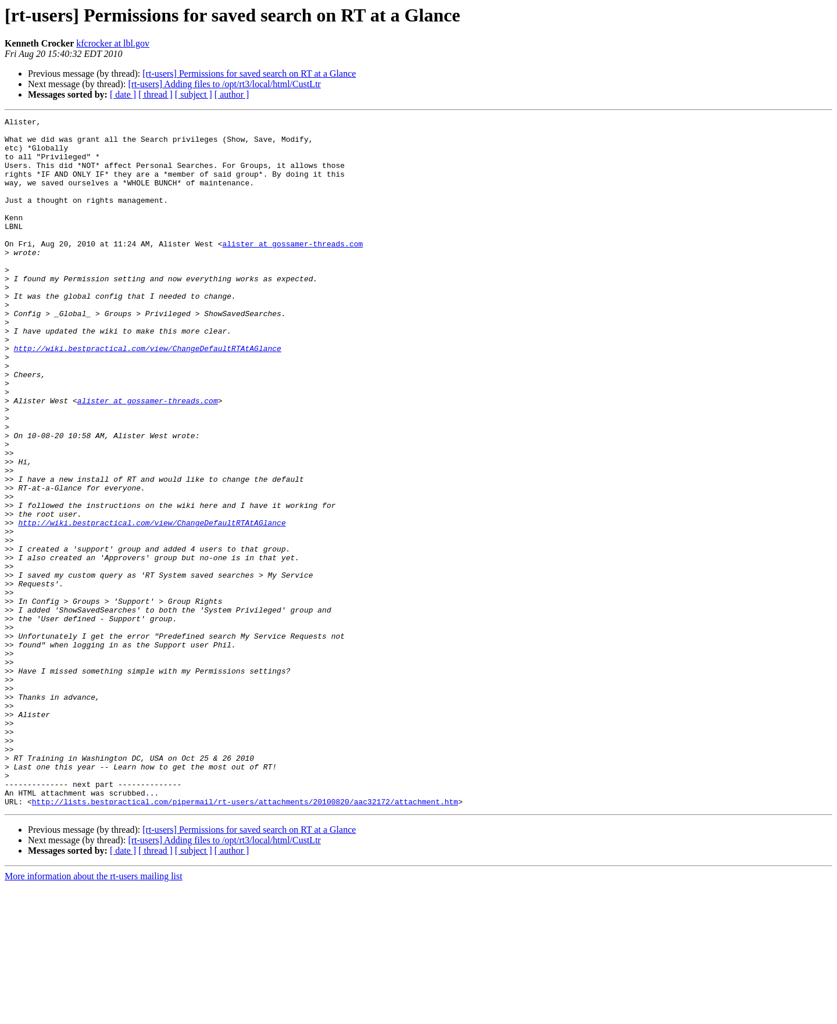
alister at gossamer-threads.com (292, 269)
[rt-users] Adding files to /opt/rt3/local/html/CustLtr (224, 84)
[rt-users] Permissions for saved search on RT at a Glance (249, 73)
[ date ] (123, 94)
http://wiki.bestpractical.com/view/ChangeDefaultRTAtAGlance (147, 395)
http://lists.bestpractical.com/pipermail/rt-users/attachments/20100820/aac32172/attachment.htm (245, 939)
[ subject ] (193, 94)
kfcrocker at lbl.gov (112, 43)
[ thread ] (155, 94)
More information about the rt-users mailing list (94, 1014)
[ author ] (231, 94)
